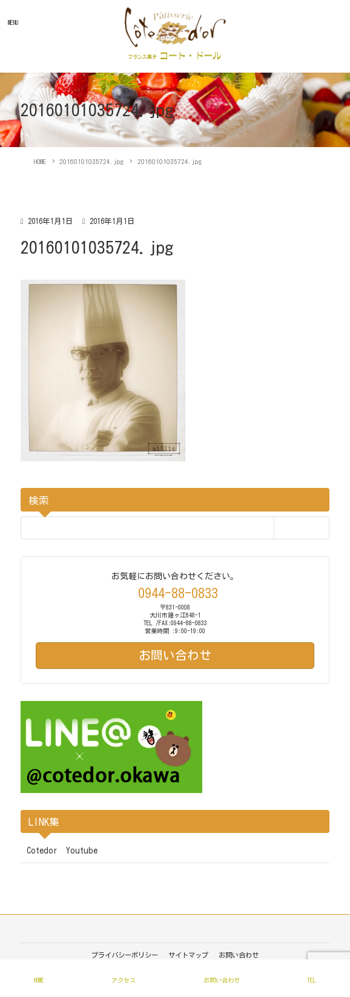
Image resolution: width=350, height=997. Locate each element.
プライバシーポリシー (124, 955)
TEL (311, 980)
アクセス (123, 980)
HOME (39, 980)
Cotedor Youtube (62, 850)
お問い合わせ (239, 955)
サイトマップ (188, 955)
